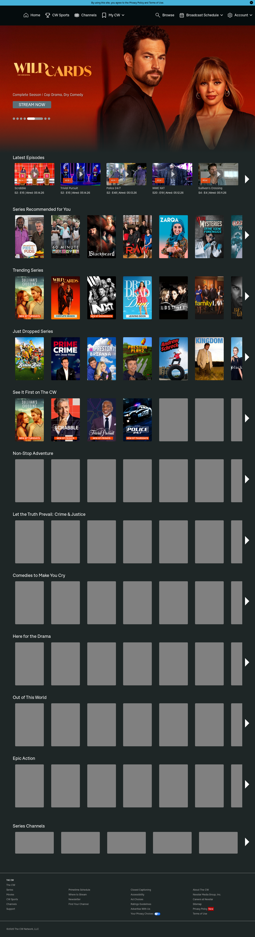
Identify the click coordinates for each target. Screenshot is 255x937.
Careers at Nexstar (203, 899)
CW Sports (12, 899)
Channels (11, 904)
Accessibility (137, 894)
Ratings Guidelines (141, 904)
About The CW (201, 889)
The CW (8, 14)
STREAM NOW (32, 104)
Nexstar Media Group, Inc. (207, 894)
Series (9, 889)
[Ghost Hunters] (218, 842)
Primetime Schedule (79, 889)
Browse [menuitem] (164, 15)
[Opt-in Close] (251, 2)
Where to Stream (78, 894)
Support (10, 908)
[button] (247, 179)
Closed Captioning (141, 889)
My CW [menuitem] (113, 15)
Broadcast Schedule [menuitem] (201, 15)
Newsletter (74, 899)
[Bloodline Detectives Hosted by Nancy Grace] (126, 842)
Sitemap (197, 904)
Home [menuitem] (32, 15)
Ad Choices (137, 899)
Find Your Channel (79, 904)
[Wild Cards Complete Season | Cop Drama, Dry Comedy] (127, 89)
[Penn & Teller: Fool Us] (80, 842)
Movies (10, 894)
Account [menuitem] (240, 15)
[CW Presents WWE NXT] (172, 842)
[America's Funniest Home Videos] (34, 842)
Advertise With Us (140, 908)
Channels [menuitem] (85, 15)
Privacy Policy (136, 2)
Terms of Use (156, 2)
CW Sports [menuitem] (57, 15)
